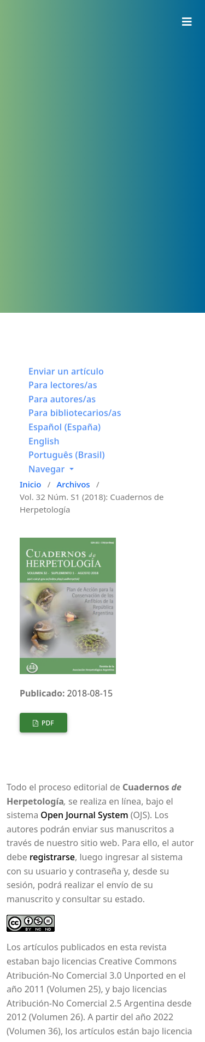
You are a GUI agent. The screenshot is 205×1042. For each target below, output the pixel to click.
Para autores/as (62, 406)
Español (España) (64, 434)
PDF (47, 723)
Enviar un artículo (66, 378)
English (44, 448)
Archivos (73, 484)
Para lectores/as (62, 392)
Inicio (30, 484)
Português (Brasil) (66, 462)
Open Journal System (84, 815)
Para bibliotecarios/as (74, 420)
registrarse (52, 857)
